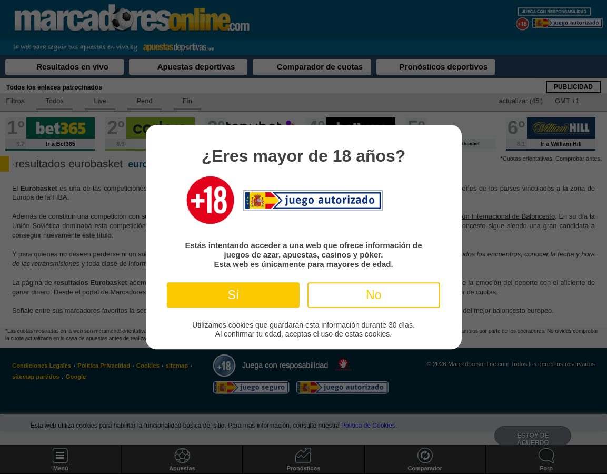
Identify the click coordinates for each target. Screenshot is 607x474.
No (373, 295)
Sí (233, 295)
